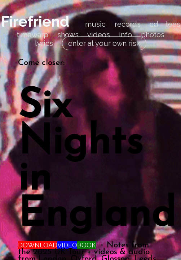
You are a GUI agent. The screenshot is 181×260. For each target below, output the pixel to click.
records (128, 24)
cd (154, 24)
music (95, 24)
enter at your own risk (104, 43)
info (125, 34)
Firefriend (35, 21)
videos (98, 34)
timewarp (32, 34)
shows (68, 34)
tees (172, 24)
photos (152, 34)
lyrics (44, 43)
